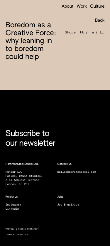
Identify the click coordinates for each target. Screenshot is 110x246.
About (68, 7)
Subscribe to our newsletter (30, 139)
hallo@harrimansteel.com (76, 172)
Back (96, 20)
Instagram (15, 205)
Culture (97, 7)
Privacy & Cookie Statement (24, 228)
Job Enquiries (70, 205)
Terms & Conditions (19, 234)
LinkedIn (14, 209)
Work (82, 7)
